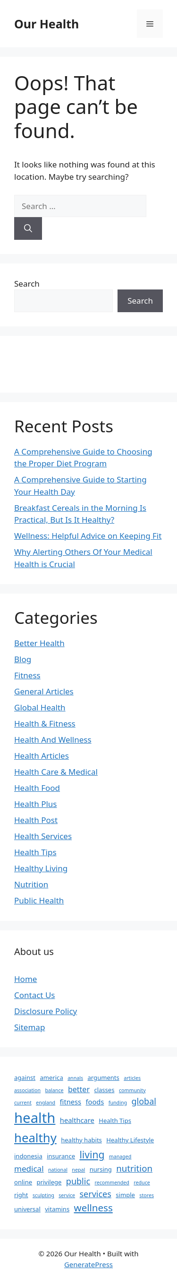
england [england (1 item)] (45, 1102)
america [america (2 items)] (51, 1077)
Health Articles (41, 755)
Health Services (43, 836)
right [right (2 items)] (21, 1195)
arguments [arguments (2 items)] (103, 1077)
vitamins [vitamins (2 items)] (57, 1209)
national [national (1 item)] (57, 1169)
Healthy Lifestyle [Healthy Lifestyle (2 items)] (130, 1140)
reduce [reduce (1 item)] (142, 1182)
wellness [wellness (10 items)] (93, 1207)
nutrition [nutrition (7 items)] (134, 1168)
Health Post (36, 820)
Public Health (39, 900)
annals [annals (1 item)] (75, 1078)
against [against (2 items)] (24, 1077)
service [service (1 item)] (67, 1195)
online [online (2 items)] (23, 1182)
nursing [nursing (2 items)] (101, 1169)
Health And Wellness (53, 739)
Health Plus (35, 803)
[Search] (28, 228)
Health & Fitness (45, 723)
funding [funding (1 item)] (118, 1102)
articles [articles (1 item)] (132, 1078)
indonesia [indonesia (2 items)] (28, 1156)
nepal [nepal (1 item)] (78, 1169)
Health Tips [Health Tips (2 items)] (115, 1120)
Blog (22, 659)
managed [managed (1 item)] (120, 1156)
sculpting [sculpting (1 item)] (43, 1195)
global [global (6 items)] (143, 1101)
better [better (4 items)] (79, 1089)
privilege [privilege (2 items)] (49, 1182)
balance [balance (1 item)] (54, 1090)
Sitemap (29, 1027)
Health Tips (35, 852)
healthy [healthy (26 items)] (35, 1137)
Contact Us (34, 995)
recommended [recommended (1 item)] (111, 1182)
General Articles (44, 691)
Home (25, 978)
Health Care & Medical (56, 771)
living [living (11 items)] (91, 1154)
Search (27, 283)
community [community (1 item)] (132, 1090)
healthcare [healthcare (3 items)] (77, 1120)
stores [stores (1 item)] (146, 1195)
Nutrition (31, 884)
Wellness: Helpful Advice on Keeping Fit (87, 535)
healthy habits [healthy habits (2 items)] (81, 1140)
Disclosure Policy (45, 1011)
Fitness (27, 675)
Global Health (40, 707)
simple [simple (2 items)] (125, 1195)
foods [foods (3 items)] (95, 1101)
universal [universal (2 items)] (27, 1209)
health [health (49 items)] (34, 1117)
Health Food (37, 787)
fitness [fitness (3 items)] (70, 1101)
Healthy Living (40, 868)
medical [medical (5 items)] (29, 1168)
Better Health (39, 643)
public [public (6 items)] (78, 1181)
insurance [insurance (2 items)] (61, 1156)
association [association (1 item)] (27, 1090)
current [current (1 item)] (23, 1102)
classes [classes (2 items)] (104, 1090)
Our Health (46, 24)
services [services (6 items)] (95, 1194)
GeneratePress (88, 1264)
